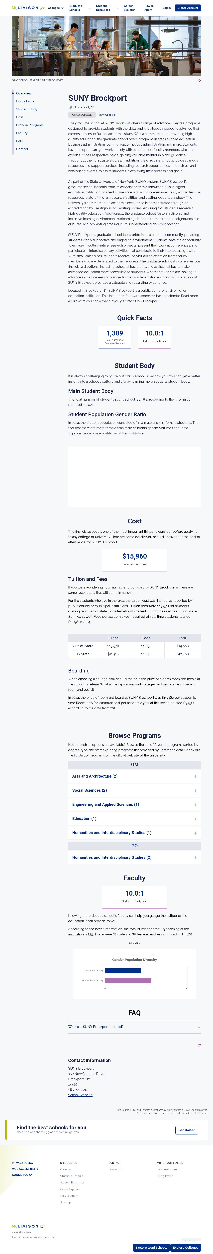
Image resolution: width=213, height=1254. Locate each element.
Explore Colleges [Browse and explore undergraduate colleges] (185, 1247)
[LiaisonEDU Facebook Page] (25, 1236)
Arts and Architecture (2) (95, 769)
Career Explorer (70, 1181)
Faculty (22, 126)
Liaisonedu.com (167, 1162)
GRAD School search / (27, 73)
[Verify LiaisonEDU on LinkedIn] (31, 1236)
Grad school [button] (82, 107)
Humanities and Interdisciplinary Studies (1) (112, 825)
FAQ (19, 134)
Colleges (65, 1162)
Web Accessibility (25, 1161)
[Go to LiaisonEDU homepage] (25, 4)
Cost (19, 110)
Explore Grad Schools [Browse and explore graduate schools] (151, 1247)
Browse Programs (30, 118)
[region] (106, 573)
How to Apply (69, 1188)
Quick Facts (25, 94)
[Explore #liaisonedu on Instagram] (20, 1236)
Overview (24, 86)
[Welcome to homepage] (28, 1219)
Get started (186, 1123)
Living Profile (165, 1168)
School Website (80, 1088)
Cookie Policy (22, 1167)
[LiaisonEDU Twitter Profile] (14, 1236)
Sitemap (65, 1195)
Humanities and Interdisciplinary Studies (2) (112, 850)
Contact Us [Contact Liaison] (191, 1234)
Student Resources (72, 1175)
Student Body (27, 102)
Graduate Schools (71, 1168)
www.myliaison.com (21, 1225)
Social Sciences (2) (89, 783)
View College (106, 107)
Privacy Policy (22, 1155)
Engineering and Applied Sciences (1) (105, 797)
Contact (22, 142)
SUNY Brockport (52, 73)
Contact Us (115, 1162)
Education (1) (84, 811)
